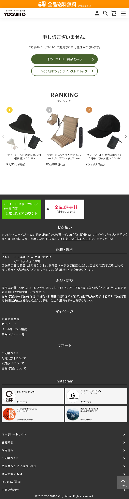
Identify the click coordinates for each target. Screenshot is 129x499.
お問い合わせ (10, 489)
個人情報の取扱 (12, 474)
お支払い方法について (76, 239)
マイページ (97, 13)
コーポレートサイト (14, 434)
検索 (105, 13)
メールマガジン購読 (14, 329)
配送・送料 (64, 249)
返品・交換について (14, 368)
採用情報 (8, 450)
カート (114, 13)
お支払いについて (13, 363)
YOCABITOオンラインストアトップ (64, 71)
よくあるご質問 (11, 482)
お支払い (64, 227)
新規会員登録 (10, 319)
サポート (65, 345)
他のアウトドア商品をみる (64, 59)
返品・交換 (64, 280)
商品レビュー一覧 (13, 334)
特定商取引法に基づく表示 (19, 466)
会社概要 (8, 442)
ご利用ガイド (62, 269)
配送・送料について (14, 358)
